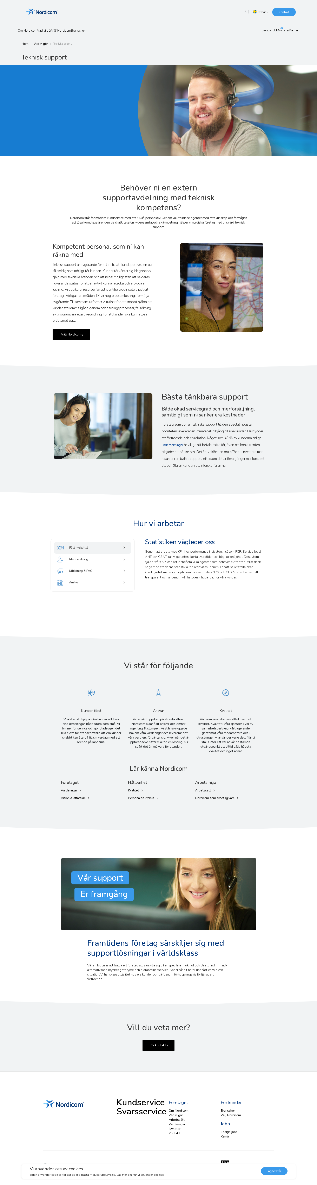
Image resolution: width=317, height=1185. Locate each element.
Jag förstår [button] (274, 1172)
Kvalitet (133, 790)
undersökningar (173, 446)
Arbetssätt (203, 790)
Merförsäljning (78, 565)
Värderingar (69, 790)
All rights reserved (102, 1159)
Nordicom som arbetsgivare (214, 797)
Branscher (103, 31)
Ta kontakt (157, 1044)
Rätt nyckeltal (77, 551)
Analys (71, 594)
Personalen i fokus (141, 797)
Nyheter (273, 30)
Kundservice (190, 58)
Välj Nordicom (78, 31)
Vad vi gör (55, 31)
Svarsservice (254, 58)
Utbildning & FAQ (80, 580)
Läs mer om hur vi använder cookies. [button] (141, 1175)
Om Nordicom (31, 31)
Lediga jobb (252, 30)
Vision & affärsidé (73, 797)
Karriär (290, 30)
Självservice (283, 58)
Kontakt (284, 12)
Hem (24, 44)
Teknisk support (222, 58)
